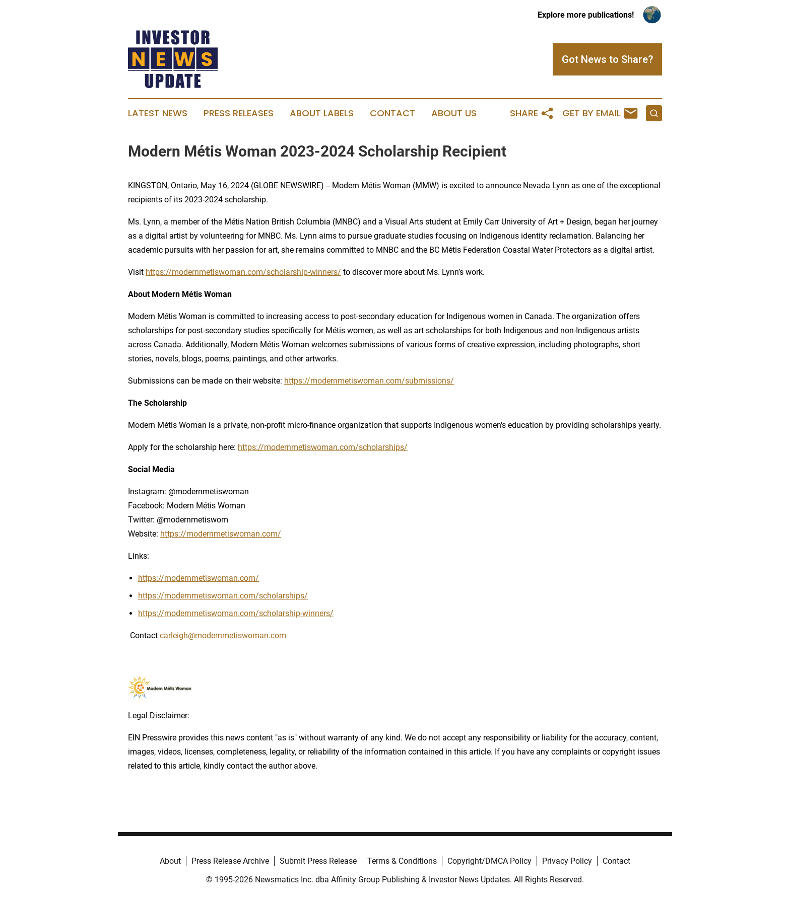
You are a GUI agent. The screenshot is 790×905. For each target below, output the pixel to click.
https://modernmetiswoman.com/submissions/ (369, 381)
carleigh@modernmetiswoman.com (223, 635)
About (170, 861)
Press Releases (239, 113)
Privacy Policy (567, 861)
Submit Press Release (318, 861)
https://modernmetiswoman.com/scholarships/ (323, 447)
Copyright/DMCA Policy (489, 861)
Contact (392, 113)
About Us (454, 113)
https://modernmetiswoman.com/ (220, 534)
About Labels (322, 113)
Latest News (157, 113)
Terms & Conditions (402, 861)
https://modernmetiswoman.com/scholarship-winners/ (243, 272)
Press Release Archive (230, 861)
